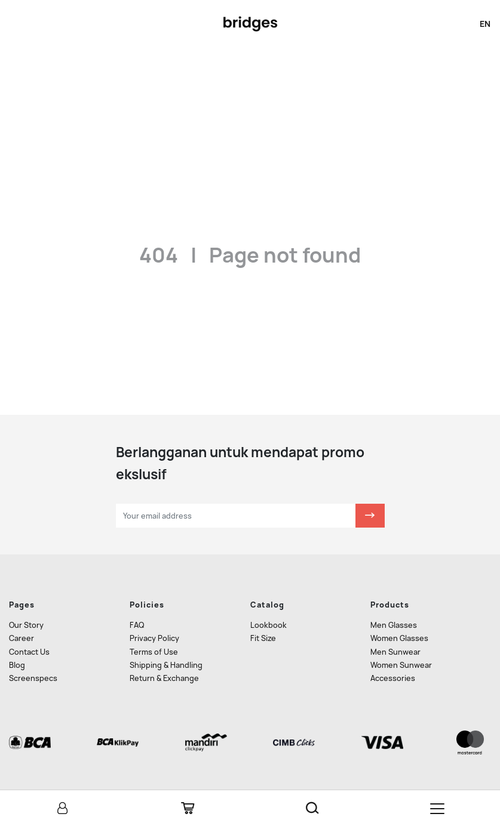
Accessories (392, 678)
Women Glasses (399, 638)
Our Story (26, 625)
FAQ (137, 625)
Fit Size (263, 638)
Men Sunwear (395, 652)
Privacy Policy (154, 638)
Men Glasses (393, 625)
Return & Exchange (164, 678)
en (485, 24)
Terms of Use (154, 652)
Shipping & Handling (166, 665)
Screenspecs (33, 678)
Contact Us (29, 652)
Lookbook (268, 625)
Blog (17, 665)
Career (21, 638)
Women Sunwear (401, 665)
